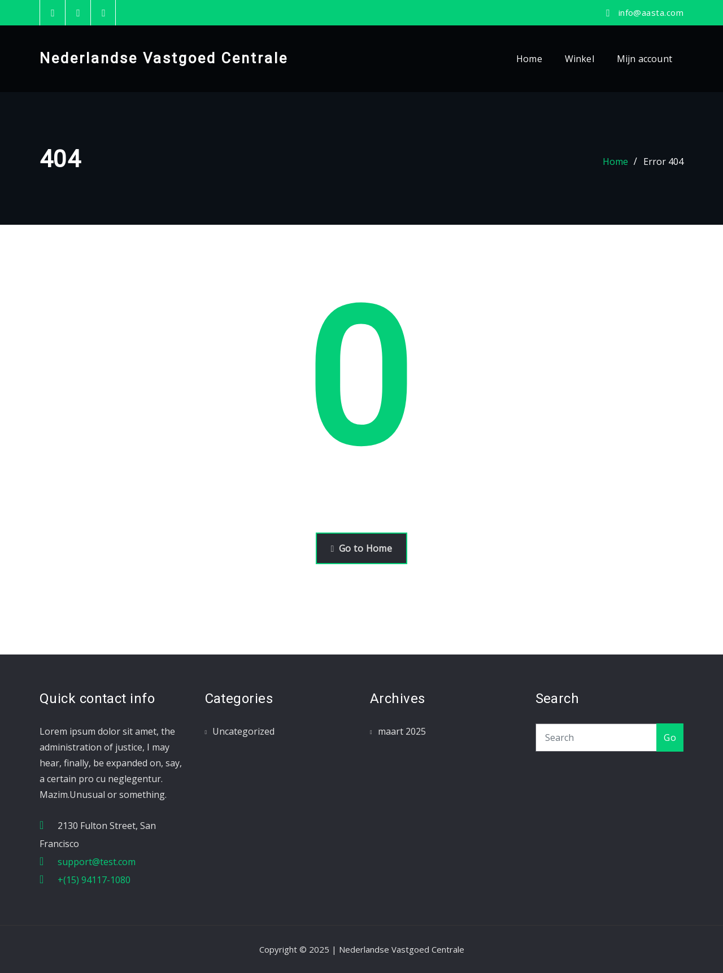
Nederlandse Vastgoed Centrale (164, 58)
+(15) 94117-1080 (94, 880)
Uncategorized (243, 731)
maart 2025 (402, 731)
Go (670, 737)
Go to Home (362, 548)
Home (529, 59)
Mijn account (644, 59)
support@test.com (97, 862)
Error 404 (663, 161)
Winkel (579, 59)
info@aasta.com (651, 12)
